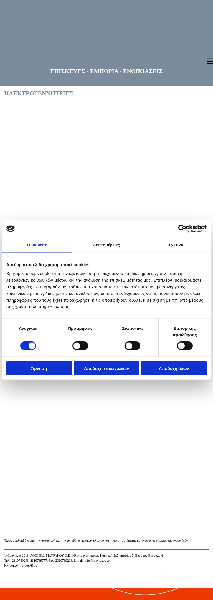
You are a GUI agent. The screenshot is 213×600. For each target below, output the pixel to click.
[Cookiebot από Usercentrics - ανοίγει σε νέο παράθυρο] (182, 229)
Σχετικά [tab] (176, 244)
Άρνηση (39, 368)
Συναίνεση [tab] (37, 244)
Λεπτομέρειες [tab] (106, 244)
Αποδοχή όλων (174, 368)
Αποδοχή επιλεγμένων (106, 368)
